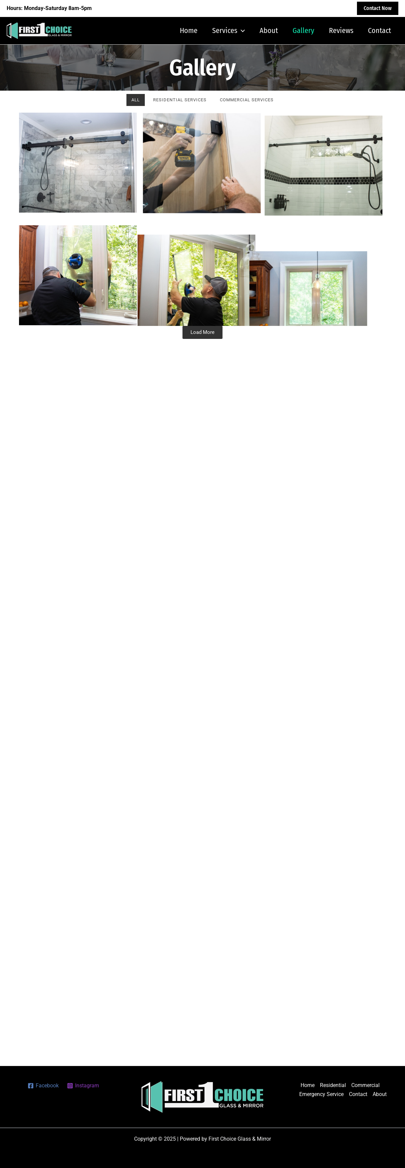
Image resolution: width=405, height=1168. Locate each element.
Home (188, 30)
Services (228, 30)
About (269, 30)
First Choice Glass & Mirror (109, 30)
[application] (241, 30)
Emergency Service (321, 1094)
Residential (333, 1085)
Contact (379, 30)
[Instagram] (83, 1086)
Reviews (341, 30)
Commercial (365, 1085)
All (135, 99)
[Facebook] (43, 1086)
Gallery (303, 30)
